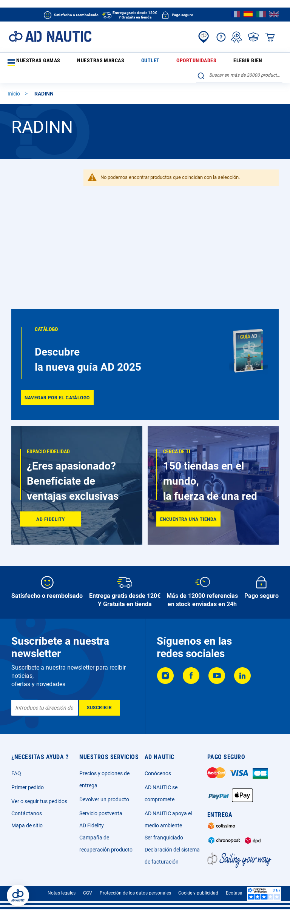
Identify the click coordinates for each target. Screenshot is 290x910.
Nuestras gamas (32, 62)
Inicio (14, 97)
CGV (87, 893)
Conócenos (158, 773)
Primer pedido (27, 787)
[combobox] (239, 79)
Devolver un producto (104, 799)
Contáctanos (26, 813)
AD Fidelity (91, 825)
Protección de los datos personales (135, 893)
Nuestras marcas (83, 62)
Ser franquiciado (164, 838)
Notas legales (62, 893)
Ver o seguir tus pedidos (39, 801)
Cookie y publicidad (198, 893)
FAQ (16, 773)
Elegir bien (183, 62)
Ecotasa (234, 893)
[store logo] (50, 36)
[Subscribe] (99, 708)
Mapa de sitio (27, 825)
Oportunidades (147, 62)
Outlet (116, 62)
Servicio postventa (100, 813)
